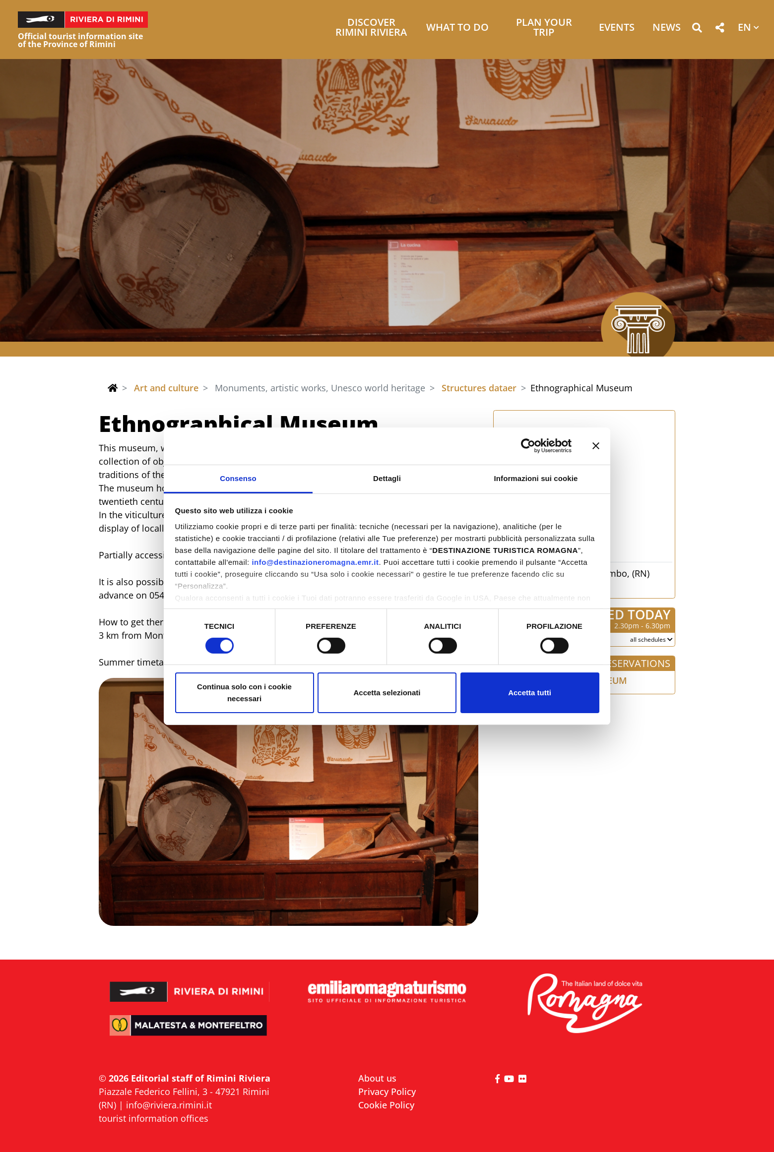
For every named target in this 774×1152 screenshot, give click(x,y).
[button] (697, 29)
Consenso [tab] (238, 478)
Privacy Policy (387, 1091)
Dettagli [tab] (387, 478)
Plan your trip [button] (544, 28)
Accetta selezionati (386, 692)
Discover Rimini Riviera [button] (371, 28)
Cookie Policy (386, 1105)
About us (377, 1078)
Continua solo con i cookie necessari (244, 692)
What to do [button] (457, 28)
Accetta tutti (529, 692)
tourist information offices (153, 1118)
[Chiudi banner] (595, 445)
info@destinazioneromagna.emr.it (315, 561)
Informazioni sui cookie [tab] (536, 478)
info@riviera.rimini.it (169, 1105)
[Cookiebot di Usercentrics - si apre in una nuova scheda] (528, 445)
